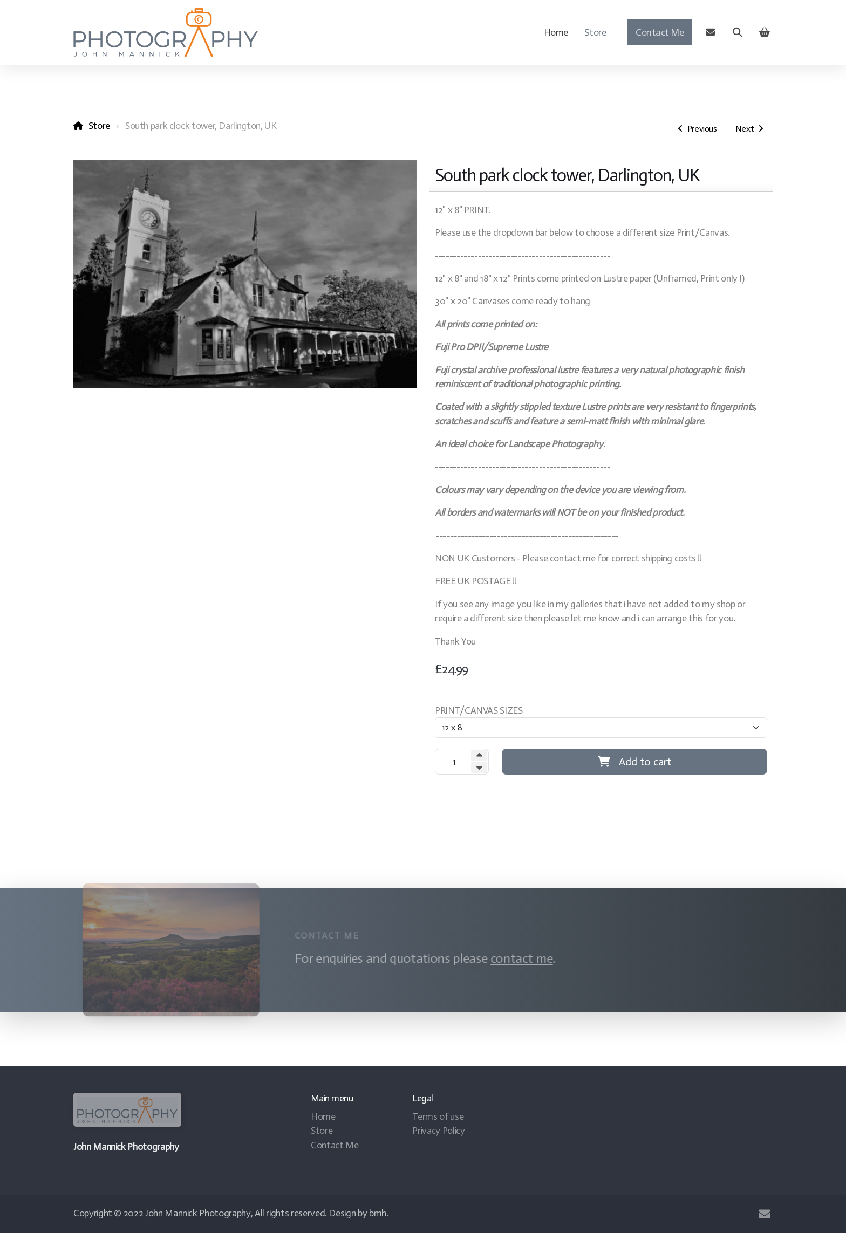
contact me (518, 958)
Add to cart (634, 761)
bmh (377, 1213)
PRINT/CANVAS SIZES (479, 710)
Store (99, 126)
